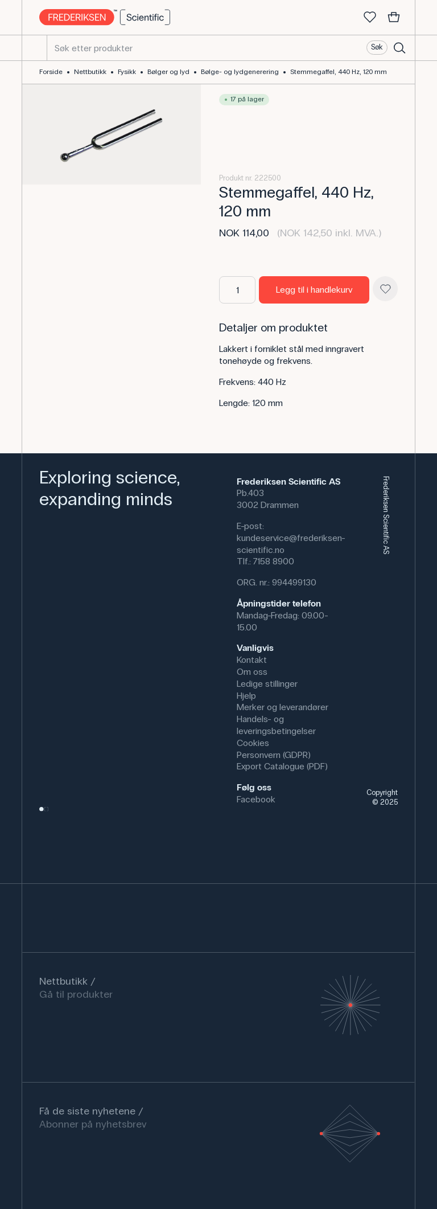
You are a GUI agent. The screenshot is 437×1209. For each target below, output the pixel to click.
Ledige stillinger (267, 683)
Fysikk (127, 72)
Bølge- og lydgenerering (240, 72)
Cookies (253, 742)
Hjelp (246, 695)
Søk (376, 47)
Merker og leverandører (282, 707)
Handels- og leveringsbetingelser (276, 725)
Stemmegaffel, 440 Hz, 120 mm (338, 72)
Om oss (252, 671)
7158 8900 (273, 561)
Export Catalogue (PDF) (282, 766)
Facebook (256, 799)
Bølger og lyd (168, 72)
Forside (51, 72)
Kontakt (252, 659)
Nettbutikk (90, 72)
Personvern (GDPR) (274, 754)
